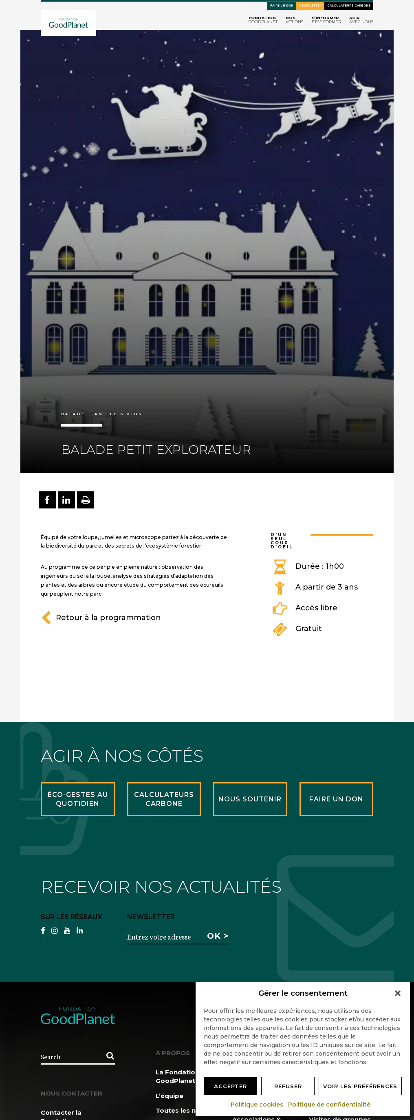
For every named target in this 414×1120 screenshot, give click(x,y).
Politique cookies (257, 1104)
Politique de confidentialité (329, 1104)
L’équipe (169, 1096)
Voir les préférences (360, 1086)
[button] (398, 993)
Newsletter (310, 5)
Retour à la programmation (101, 617)
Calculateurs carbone (348, 5)
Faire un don (281, 5)
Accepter (230, 1086)
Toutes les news (182, 1110)
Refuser (288, 1086)
